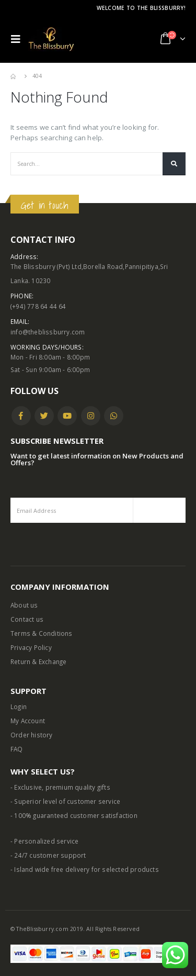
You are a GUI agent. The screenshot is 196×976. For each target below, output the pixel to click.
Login (18, 706)
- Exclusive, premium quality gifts (60, 787)
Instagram (90, 415)
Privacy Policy (31, 647)
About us (24, 605)
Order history (31, 735)
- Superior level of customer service (65, 801)
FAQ (16, 749)
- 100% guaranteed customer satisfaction (73, 815)
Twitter (44, 415)
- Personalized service (44, 841)
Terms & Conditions (41, 633)
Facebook (21, 415)
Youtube (67, 415)
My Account (27, 720)
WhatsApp (113, 415)
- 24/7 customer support (48, 855)
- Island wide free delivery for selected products (84, 869)
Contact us (26, 619)
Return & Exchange (38, 661)
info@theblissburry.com (47, 332)
